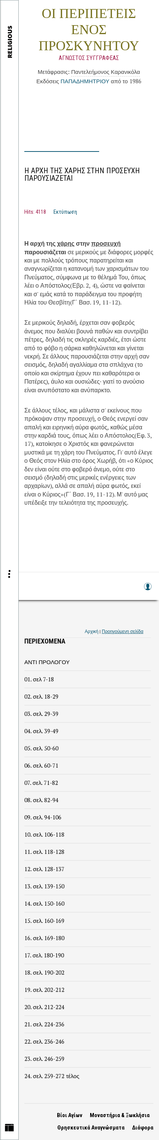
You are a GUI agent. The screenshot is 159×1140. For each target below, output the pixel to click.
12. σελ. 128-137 (44, 869)
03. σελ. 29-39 (41, 713)
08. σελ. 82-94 (41, 800)
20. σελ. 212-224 (44, 1007)
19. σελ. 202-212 (44, 989)
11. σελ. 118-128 (44, 851)
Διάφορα (142, 1127)
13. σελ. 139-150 (44, 886)
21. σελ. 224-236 (44, 1024)
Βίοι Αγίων (69, 1115)
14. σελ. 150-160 (44, 903)
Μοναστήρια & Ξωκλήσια (120, 1115)
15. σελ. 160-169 (44, 920)
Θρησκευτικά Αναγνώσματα (91, 1127)
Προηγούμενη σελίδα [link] (122, 631)
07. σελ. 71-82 (41, 782)
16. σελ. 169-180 (44, 938)
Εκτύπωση (65, 211)
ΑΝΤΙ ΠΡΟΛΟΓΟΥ (47, 662)
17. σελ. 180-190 (44, 955)
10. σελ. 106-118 (44, 834)
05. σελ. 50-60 (41, 748)
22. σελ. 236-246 (44, 1041)
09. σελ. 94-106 (42, 817)
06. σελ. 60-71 (41, 765)
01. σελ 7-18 (39, 679)
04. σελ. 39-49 (41, 731)
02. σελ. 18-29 (41, 696)
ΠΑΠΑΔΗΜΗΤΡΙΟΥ (85, 81)
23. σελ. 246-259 (44, 1058)
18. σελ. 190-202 (44, 972)
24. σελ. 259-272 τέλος (51, 1076)
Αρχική (91, 631)
